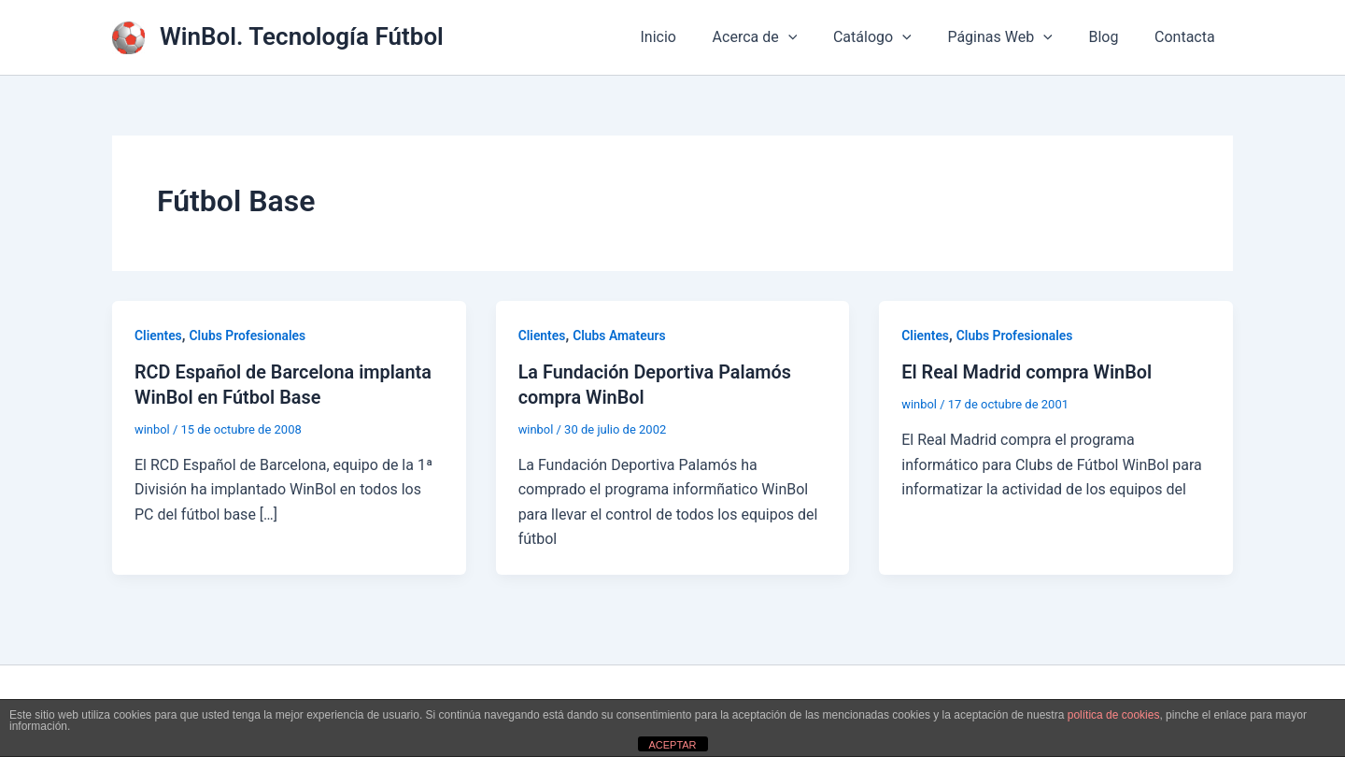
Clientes (158, 335)
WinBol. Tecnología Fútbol (302, 36)
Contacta (1187, 37)
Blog (1112, 37)
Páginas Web (1015, 37)
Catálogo (894, 37)
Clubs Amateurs (620, 335)
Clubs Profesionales (248, 335)
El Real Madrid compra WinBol (1027, 372)
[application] (816, 37)
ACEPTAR (672, 744)
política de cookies (1114, 714)
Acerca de (783, 37)
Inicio (692, 37)
